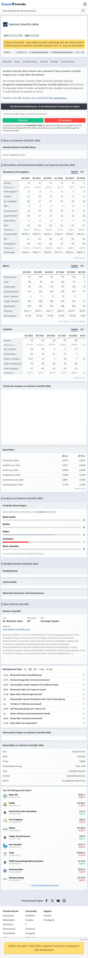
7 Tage (41, 669)
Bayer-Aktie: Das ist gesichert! (23, 723)
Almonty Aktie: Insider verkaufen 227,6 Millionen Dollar (34, 684)
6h (25, 669)
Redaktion (30, 915)
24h (35, 669)
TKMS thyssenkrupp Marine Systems (26, 861)
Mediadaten (9, 920)
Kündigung (49, 920)
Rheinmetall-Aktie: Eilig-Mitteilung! (26, 675)
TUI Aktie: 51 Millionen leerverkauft (25, 704)
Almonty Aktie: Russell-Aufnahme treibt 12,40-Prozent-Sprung (37, 699)
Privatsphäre (9, 933)
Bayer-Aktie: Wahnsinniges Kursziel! (26, 694)
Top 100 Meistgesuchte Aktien (45, 885)
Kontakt (47, 915)
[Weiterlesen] (84, 675)
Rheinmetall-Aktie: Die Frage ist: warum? (28, 689)
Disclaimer (8, 924)
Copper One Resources (19, 836)
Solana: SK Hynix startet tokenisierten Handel (30, 713)
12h (30, 669)
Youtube (29, 920)
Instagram (30, 933)
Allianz (12, 828)
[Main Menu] (85, 4)
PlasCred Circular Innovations (23, 811)
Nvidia (12, 803)
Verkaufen (66, 120)
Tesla (11, 853)
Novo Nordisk (15, 845)
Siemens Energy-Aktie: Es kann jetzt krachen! (30, 680)
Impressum (8, 915)
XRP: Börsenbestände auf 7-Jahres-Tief (27, 708)
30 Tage (49, 669)
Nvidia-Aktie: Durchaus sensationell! (26, 718)
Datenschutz (9, 929)
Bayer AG (13, 795)
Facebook (30, 929)
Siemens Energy (16, 878)
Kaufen (24, 120)
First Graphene (16, 820)
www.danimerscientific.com (16, 629)
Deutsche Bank (16, 869)
